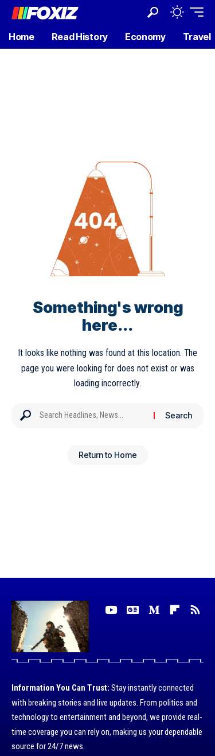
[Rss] (195, 610)
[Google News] (133, 610)
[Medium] (154, 610)
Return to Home (108, 455)
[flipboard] (174, 610)
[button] (152, 12)
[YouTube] (111, 610)
